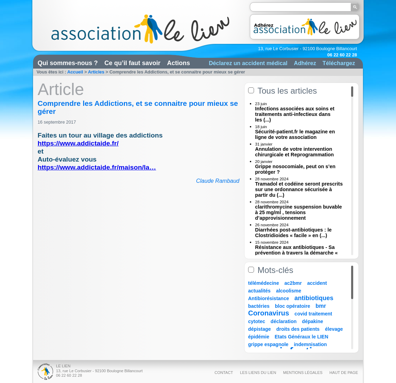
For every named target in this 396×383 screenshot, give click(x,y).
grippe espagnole (268, 344)
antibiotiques (313, 298)
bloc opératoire (292, 306)
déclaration (284, 321)
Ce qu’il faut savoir (132, 63)
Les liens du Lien (258, 372)
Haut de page (344, 372)
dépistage (259, 329)
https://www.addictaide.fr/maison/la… (97, 167)
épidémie (258, 336)
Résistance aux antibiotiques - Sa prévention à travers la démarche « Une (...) (296, 252)
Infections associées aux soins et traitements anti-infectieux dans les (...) (294, 114)
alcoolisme (288, 291)
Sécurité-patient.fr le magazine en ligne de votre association (295, 134)
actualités (259, 291)
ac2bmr (293, 283)
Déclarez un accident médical (248, 63)
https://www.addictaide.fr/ (78, 143)
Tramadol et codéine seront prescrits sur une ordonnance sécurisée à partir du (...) (299, 189)
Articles (96, 72)
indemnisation (310, 344)
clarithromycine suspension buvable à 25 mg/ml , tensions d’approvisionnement (298, 212)
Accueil (75, 72)
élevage (334, 329)
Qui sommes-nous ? (68, 63)
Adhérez (305, 63)
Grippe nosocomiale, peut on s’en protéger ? (295, 169)
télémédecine (263, 283)
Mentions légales (303, 372)
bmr (321, 306)
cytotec (256, 321)
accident (317, 283)
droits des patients (297, 329)
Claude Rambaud (217, 181)
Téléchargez (339, 63)
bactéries (258, 306)
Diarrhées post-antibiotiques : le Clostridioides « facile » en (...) (293, 232)
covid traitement (313, 313)
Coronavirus (269, 313)
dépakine (312, 321)
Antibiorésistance (268, 298)
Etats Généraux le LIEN (301, 336)
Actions (178, 63)
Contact (223, 372)
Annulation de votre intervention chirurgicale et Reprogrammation (294, 151)
